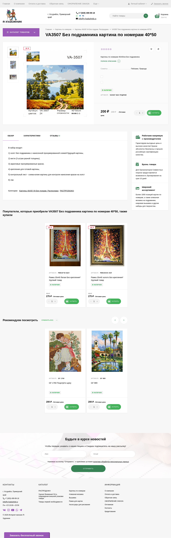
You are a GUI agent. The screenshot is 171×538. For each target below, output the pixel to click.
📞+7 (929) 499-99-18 (85, 13)
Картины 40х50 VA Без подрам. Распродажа (91, 29)
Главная (6, 4)
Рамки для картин (76, 501)
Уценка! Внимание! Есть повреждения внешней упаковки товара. (51, 496)
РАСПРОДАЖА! (67, 191)
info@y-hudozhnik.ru (87, 19)
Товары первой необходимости (50, 502)
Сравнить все (50, 320)
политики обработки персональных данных (111, 462)
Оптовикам (109, 505)
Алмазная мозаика (76, 494)
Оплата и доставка (37, 4)
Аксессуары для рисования (79, 505)
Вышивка (72, 498)
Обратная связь (56, 4)
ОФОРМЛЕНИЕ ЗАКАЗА (78, 4)
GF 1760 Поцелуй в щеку (60, 383)
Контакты (108, 508)
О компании (19, 4)
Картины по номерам (63, 29)
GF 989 (94, 383)
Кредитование (110, 511)
